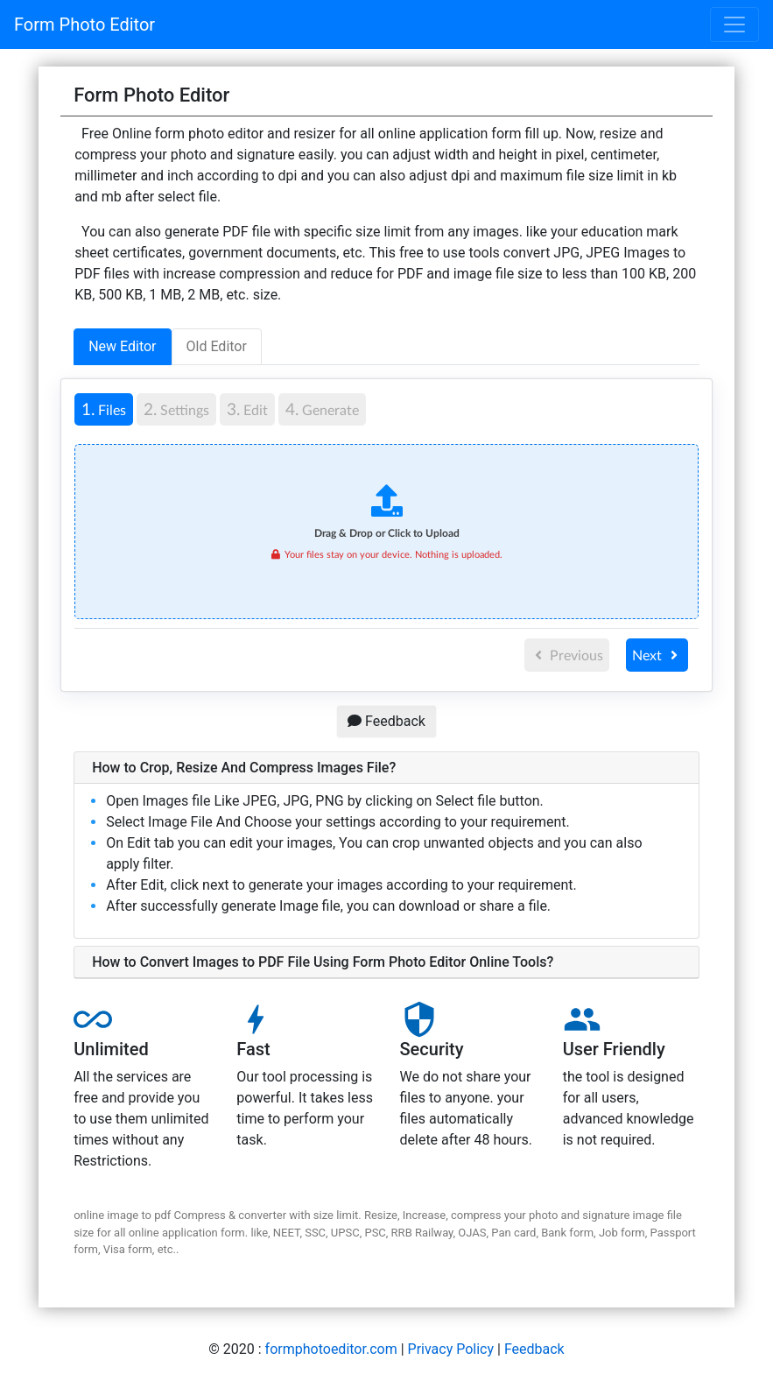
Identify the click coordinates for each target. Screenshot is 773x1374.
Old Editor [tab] (216, 346)
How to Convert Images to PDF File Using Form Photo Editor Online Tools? (322, 962)
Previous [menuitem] (567, 654)
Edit (247, 408)
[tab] (105, 409)
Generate (322, 408)
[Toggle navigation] (734, 24)
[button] (386, 768)
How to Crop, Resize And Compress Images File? (244, 767)
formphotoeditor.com (331, 1349)
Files (100, 408)
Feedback (386, 721)
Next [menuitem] (657, 654)
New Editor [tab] (122, 346)
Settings (176, 408)
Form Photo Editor (84, 24)
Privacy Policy (451, 1349)
